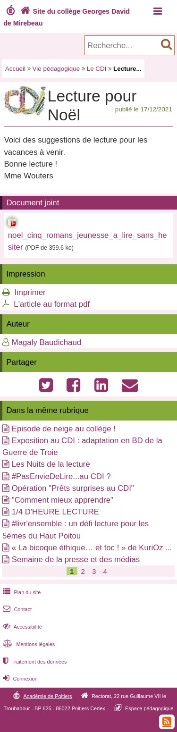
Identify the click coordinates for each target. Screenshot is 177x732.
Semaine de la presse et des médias (76, 559)
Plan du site (21, 592)
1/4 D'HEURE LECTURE (55, 511)
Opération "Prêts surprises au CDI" (73, 488)
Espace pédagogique (149, 708)
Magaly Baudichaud (46, 342)
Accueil (15, 68)
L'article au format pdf (52, 304)
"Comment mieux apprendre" (62, 500)
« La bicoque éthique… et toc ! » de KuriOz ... (92, 547)
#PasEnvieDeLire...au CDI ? (61, 476)
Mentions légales (28, 644)
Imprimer (29, 292)
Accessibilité (21, 627)
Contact (16, 609)
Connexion (19, 679)
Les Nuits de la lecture (51, 464)
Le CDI (97, 68)
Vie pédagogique (56, 68)
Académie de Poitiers (47, 696)
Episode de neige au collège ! (64, 428)
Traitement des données (34, 662)
